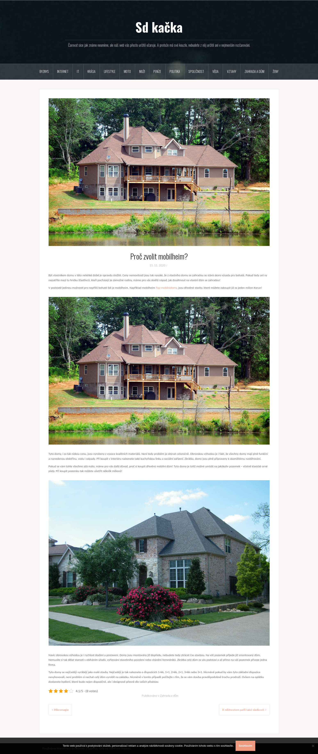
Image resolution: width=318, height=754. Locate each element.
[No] (313, 746)
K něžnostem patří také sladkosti (243, 709)
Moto (127, 71)
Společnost (196, 71)
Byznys (44, 71)
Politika (175, 71)
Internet (62, 71)
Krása (92, 71)
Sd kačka (159, 26)
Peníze (157, 71)
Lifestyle (109, 71)
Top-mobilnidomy (166, 288)
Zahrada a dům (254, 71)
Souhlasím (245, 745)
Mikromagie (61, 709)
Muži (142, 71)
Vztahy (231, 71)
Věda (215, 71)
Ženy (275, 71)
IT (78, 71)
